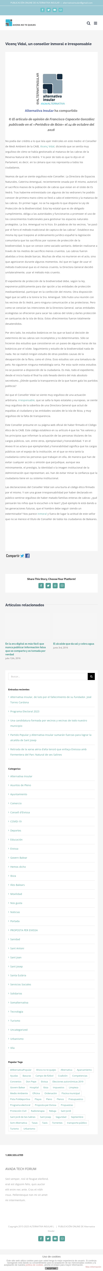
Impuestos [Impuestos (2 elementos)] (58, 1087)
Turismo (15, 1020)
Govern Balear (18, 857)
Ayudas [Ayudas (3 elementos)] (14, 1075)
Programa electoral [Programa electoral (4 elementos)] (20, 1105)
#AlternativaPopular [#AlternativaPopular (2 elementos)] (20, 1069)
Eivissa (14, 848)
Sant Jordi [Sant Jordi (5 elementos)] (66, 1110)
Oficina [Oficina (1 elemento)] (36, 1093)
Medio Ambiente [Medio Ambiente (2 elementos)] (19, 1093)
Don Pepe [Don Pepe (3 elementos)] (31, 1081)
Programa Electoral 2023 (24, 711)
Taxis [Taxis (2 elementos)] (44, 1122)
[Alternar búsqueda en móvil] (88, 23)
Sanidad (15, 939)
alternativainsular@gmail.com (78, 2)
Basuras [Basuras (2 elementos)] (27, 1075)
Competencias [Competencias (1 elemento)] (79, 1075)
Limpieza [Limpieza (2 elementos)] (73, 1087)
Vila (12, 1048)
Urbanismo (16, 1038)
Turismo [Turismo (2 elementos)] (14, 1128)
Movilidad (16, 894)
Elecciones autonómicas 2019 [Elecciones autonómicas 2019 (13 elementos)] (67, 1081)
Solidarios (16, 993)
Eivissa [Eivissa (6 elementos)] (44, 1081)
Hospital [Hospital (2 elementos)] (34, 1087)
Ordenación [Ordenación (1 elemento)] (50, 1093)
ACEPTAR (51, 1268)
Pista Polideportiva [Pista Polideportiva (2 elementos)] (20, 1099)
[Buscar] (91, 676)
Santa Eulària (18, 975)
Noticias (15, 912)
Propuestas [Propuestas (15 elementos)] (67, 1105)
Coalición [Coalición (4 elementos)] (63, 1075)
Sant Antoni (17, 948)
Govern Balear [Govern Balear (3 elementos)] (17, 1087)
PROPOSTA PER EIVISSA (24, 930)
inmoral (42, 513)
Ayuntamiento (18, 794)
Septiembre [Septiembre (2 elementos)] (77, 1117)
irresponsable (26, 400)
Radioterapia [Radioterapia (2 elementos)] (37, 1110)
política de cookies (34, 1265)
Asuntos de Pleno (20, 785)
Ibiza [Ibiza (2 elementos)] (45, 1087)
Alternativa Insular (21, 776)
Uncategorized (19, 1029)
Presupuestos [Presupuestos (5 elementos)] (75, 1099)
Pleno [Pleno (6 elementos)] (49, 1099)
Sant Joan (16, 957)
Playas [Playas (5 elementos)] (38, 1099)
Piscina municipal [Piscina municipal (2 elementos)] (71, 1093)
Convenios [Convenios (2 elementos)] (15, 1081)
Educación (16, 839)
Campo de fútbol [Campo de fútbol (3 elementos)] (44, 1075)
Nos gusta (16, 903)
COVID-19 (16, 821)
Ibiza (13, 875)
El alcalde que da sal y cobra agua (73, 643)
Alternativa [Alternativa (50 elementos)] (66, 1069)
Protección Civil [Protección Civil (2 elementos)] (18, 1110)
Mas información (93, 1267)
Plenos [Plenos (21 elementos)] (60, 1099)
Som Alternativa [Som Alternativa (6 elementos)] (18, 1122)
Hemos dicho (18, 866)
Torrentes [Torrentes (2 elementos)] (57, 1122)
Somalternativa (19, 1002)
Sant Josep (16, 966)
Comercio (16, 803)
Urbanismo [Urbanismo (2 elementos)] (29, 1128)
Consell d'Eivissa (20, 812)
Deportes (15, 830)
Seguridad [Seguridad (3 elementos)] (61, 1117)
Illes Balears (17, 885)
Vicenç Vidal (47, 146)
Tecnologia (16, 1011)
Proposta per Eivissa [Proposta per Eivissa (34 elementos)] (45, 1105)
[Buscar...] (48, 676)
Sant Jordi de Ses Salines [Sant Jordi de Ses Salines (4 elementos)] (22, 1117)
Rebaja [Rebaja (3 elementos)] (52, 1110)
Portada (15, 921)
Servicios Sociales (20, 984)
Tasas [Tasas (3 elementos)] (35, 1122)
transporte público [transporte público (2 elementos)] (77, 1122)
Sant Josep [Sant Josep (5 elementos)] (45, 1117)
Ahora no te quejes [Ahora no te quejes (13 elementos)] (46, 1069)
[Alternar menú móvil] (96, 23)
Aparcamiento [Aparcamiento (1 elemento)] (84, 1069)
